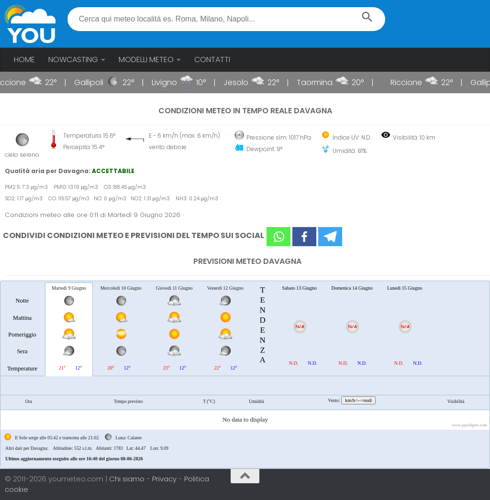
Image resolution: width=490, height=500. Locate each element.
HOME (24, 59)
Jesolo (243, 82)
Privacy (165, 479)
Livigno (171, 82)
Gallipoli (96, 82)
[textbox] (226, 19)
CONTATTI (212, 59)
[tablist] (245, 374)
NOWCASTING (73, 59)
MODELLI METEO (146, 59)
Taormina (322, 82)
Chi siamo (127, 479)
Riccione (17, 82)
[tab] (22, 329)
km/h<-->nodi (358, 400)
